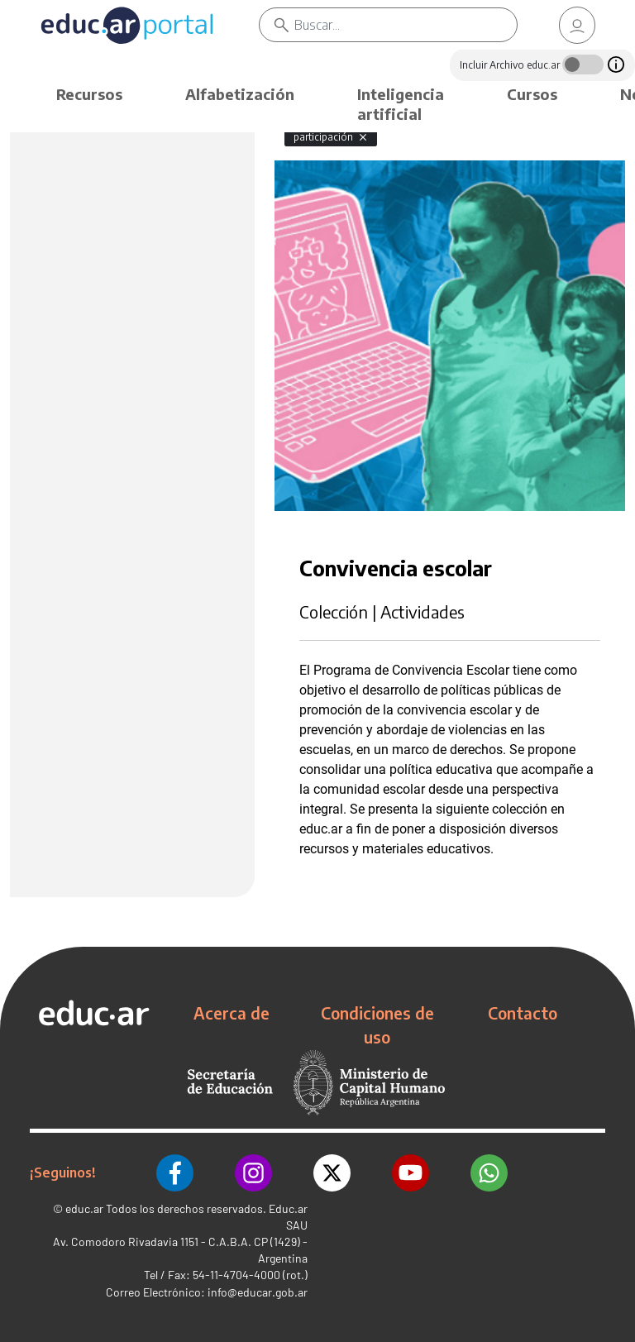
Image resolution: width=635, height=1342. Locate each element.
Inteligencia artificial (400, 103)
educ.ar (84, 1208)
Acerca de (231, 1013)
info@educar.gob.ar (258, 1292)
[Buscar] (405, 24)
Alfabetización (239, 93)
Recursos (89, 93)
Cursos (532, 93)
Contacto (522, 1013)
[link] (577, 25)
